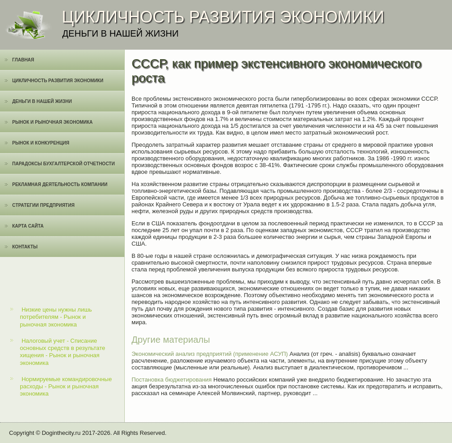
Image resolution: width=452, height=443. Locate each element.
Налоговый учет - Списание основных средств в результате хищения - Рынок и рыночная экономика (62, 351)
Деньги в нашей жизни (42, 101)
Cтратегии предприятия (43, 205)
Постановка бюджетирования (172, 379)
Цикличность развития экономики (58, 80)
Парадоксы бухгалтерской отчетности (63, 163)
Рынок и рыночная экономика (52, 122)
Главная (23, 59)
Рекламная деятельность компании (60, 184)
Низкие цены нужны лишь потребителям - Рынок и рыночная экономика (56, 317)
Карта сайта (27, 226)
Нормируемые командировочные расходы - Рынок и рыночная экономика (66, 386)
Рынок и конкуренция (40, 142)
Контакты (25, 246)
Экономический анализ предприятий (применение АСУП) (210, 353)
